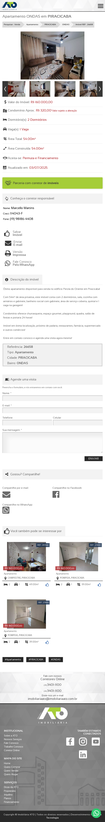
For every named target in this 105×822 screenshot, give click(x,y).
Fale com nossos (53, 678)
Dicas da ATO (11, 787)
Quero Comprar (12, 767)
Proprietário (10, 791)
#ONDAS (55, 659)
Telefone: (7, 417)
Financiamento (11, 802)
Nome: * (6, 393)
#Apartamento (13, 659)
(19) (52, 684)
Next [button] (100, 89)
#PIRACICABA (36, 659)
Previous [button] (5, 89)
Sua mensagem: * (12, 430)
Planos (7, 798)
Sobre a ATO (11, 735)
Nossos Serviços (13, 739)
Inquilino (8, 794)
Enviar (57, 243)
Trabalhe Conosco (13, 746)
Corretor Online (12, 750)
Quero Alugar (11, 774)
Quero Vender (11, 770)
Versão (57, 253)
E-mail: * (7, 405)
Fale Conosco (11, 743)
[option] (52, 55)
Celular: (57, 417)
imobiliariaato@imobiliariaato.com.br (52, 698)
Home (7, 763)
